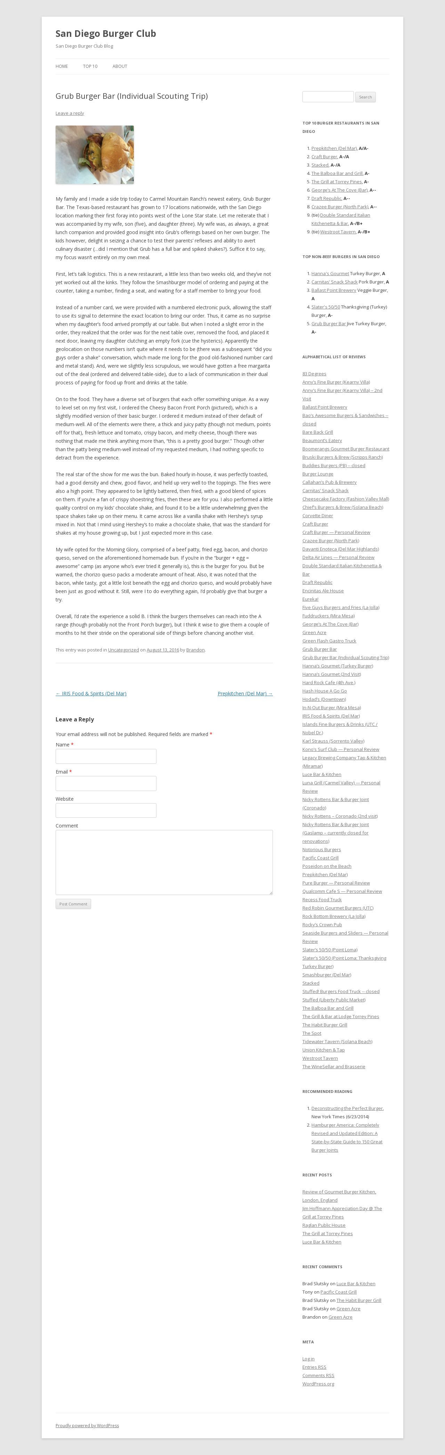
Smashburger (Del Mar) (326, 975)
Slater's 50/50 (326, 307)
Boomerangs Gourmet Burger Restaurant (345, 449)
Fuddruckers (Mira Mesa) (328, 616)
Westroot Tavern (338, 232)
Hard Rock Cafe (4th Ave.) (328, 682)
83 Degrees (314, 373)
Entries (314, 1367)
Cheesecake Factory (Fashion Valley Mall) (345, 499)
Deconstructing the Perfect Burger (347, 1108)
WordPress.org (318, 1384)
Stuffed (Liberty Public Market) (333, 1000)
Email (64, 771)
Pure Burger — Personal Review (336, 883)
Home (62, 66)
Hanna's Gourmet (330, 273)
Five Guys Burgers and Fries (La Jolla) (340, 607)
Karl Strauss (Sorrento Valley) (333, 741)
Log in (308, 1359)
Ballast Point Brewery (334, 290)
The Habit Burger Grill (324, 1025)
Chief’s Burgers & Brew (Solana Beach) (342, 507)
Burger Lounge (317, 474)
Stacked (320, 165)
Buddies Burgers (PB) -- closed (333, 465)
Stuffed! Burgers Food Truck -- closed (341, 991)
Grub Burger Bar (329, 323)
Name (65, 744)
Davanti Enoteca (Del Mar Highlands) (340, 549)
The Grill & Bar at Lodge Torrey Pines (340, 1016)
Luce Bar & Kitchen (321, 774)
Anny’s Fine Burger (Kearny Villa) (336, 382)
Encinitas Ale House (323, 590)
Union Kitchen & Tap (323, 1050)
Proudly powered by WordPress (87, 1426)
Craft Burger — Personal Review (336, 532)
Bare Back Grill (317, 432)
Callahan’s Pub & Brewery (329, 482)
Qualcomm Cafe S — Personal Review (342, 891)
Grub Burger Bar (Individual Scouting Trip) (345, 657)
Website (65, 799)
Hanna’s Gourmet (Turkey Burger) (337, 666)
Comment (67, 825)
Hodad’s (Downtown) (324, 699)
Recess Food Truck (322, 899)
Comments (318, 1375)
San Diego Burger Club (106, 33)
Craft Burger (324, 156)
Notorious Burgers (321, 849)
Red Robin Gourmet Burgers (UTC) (337, 908)
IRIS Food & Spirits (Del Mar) (91, 693)
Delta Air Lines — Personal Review (338, 557)
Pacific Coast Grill (320, 858)
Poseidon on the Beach (326, 866)
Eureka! (310, 599)
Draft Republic (326, 198)
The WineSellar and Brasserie (333, 1066)
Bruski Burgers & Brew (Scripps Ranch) (342, 457)
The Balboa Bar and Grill (337, 173)
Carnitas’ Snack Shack (335, 282)
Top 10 (90, 66)
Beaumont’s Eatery (322, 440)
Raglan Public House (324, 1225)
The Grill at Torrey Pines (337, 181)
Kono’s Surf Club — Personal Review (340, 749)
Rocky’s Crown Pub (322, 924)
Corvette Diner (317, 515)
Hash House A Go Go (324, 691)
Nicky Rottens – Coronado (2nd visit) (340, 816)
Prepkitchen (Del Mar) (245, 693)
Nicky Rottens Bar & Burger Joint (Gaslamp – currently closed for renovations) (335, 832)
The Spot (311, 1033)
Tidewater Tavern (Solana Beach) (337, 1041)
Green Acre (314, 632)
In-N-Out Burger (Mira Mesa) (331, 707)
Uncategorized (123, 650)
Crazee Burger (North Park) (340, 206)
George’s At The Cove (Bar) (339, 190)
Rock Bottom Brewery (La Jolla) (333, 916)
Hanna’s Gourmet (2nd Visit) (331, 674)
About (120, 66)
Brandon (195, 650)
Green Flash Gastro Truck (329, 641)
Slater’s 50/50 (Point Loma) (329, 949)
